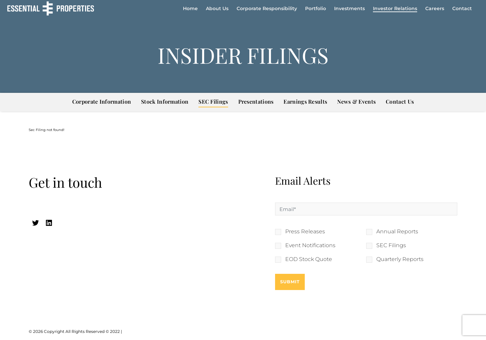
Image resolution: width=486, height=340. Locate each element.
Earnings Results (305, 101)
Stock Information (164, 101)
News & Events (356, 101)
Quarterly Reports (400, 259)
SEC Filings (213, 101)
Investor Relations (395, 8)
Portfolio (315, 8)
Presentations (256, 101)
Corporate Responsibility (267, 8)
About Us (217, 8)
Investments (349, 8)
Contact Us (400, 101)
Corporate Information (101, 101)
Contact (462, 8)
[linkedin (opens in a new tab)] (49, 223)
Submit (290, 281)
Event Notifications (310, 245)
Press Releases (305, 231)
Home (190, 8)
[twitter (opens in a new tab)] (35, 223)
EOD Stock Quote (308, 259)
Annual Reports (397, 231)
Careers (434, 8)
